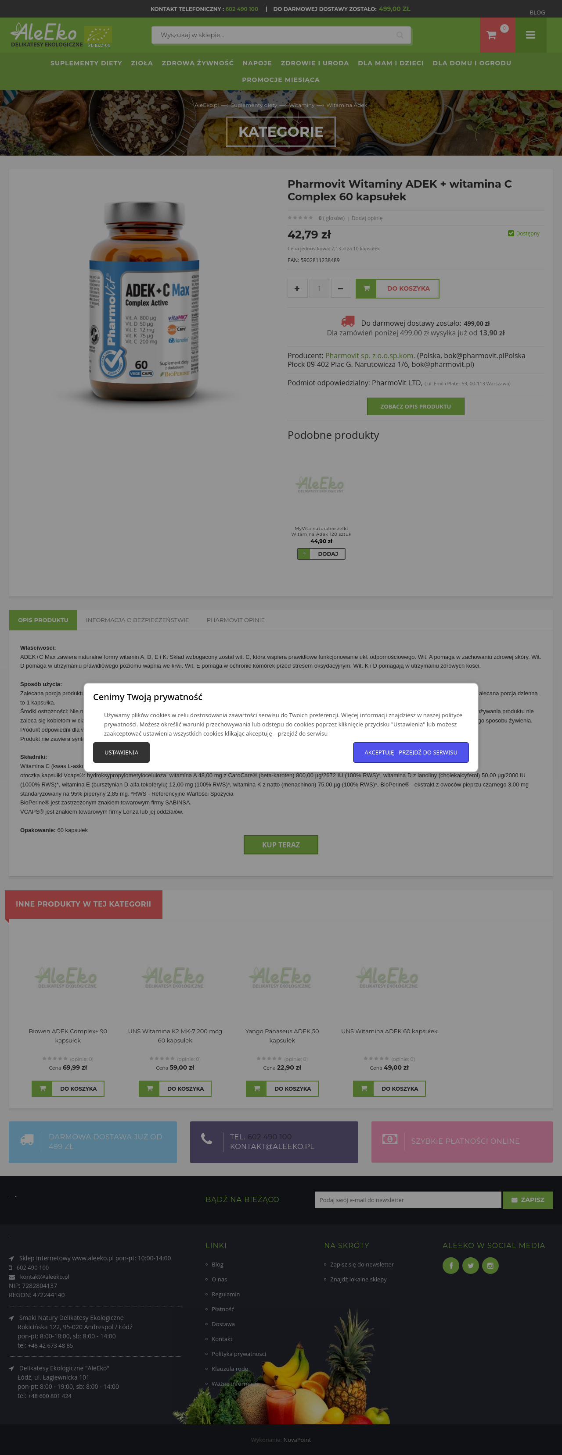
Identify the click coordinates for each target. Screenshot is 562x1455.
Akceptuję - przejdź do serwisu (411, 752)
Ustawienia (121, 752)
